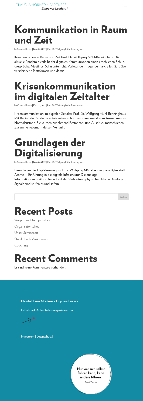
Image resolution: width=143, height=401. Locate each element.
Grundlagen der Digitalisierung (49, 147)
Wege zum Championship (32, 220)
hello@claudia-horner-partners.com (52, 310)
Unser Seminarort (26, 233)
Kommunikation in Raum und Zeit (70, 34)
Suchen (123, 196)
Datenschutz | (44, 336)
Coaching (21, 245)
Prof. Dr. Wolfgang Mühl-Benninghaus (65, 49)
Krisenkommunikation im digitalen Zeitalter (65, 90)
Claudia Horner (24, 49)
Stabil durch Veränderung (31, 239)
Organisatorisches (26, 226)
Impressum (27, 336)
